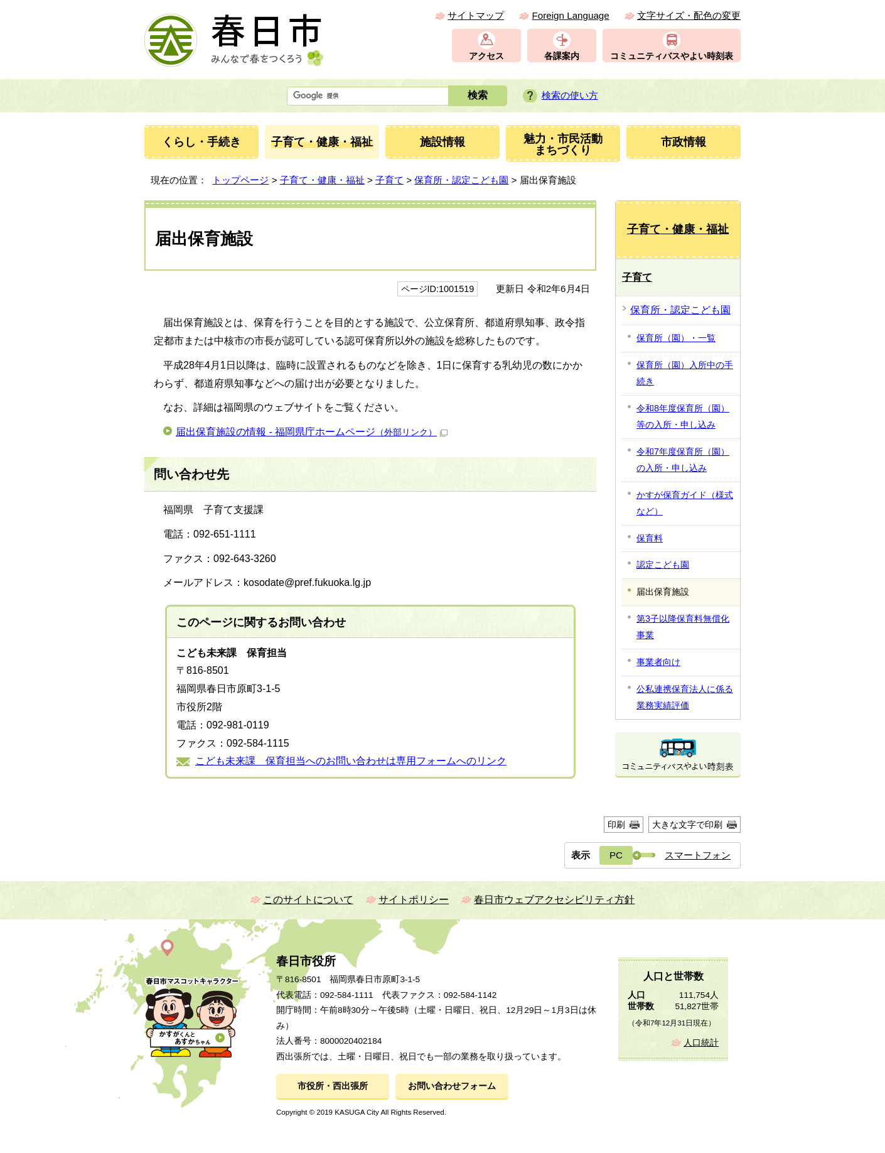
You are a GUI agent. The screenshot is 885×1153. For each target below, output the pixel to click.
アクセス (486, 56)
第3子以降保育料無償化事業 (682, 627)
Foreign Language (570, 15)
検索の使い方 (570, 95)
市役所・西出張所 (333, 1086)
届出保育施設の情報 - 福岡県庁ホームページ (312, 431)
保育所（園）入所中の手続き (684, 373)
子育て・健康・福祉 (322, 180)
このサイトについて (308, 899)
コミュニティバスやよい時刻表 (671, 56)
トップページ (240, 180)
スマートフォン (698, 855)
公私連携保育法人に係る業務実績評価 (684, 697)
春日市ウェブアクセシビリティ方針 (554, 899)
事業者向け (658, 662)
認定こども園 (662, 565)
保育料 (649, 538)
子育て (389, 180)
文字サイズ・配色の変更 (689, 15)
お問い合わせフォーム (452, 1086)
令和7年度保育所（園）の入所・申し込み (682, 460)
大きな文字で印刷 (687, 825)
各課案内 (561, 56)
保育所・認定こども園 (461, 180)
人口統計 (701, 1042)
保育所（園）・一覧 (676, 338)
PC (616, 855)
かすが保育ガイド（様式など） (684, 503)
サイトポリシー (413, 899)
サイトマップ (476, 15)
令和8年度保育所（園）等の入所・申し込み (682, 416)
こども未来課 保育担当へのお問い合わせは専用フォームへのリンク (351, 760)
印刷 (616, 825)
